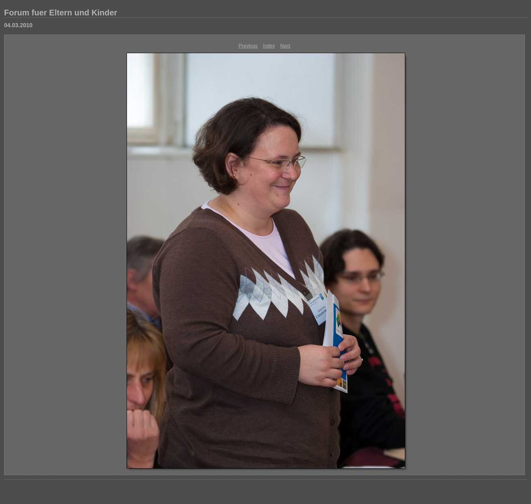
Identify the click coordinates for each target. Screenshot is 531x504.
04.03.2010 (18, 25)
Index (269, 46)
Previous (248, 46)
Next (285, 46)
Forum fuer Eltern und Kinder (60, 12)
